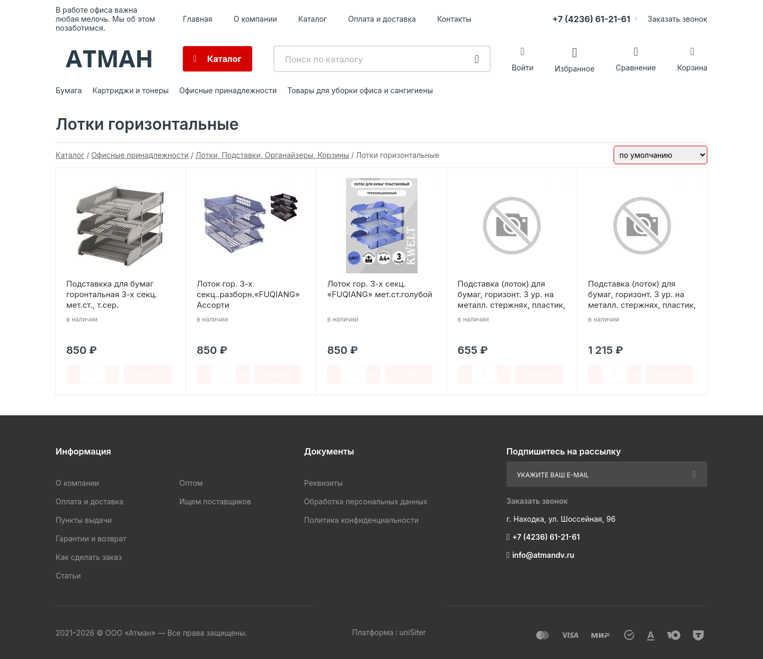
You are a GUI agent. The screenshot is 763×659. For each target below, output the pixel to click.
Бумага (69, 90)
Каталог (312, 18)
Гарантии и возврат (91, 538)
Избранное (575, 68)
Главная (197, 18)
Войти (523, 67)
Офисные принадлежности (228, 90)
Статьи (68, 575)
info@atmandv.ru (543, 554)
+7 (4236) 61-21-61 (591, 19)
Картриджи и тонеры (131, 90)
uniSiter (413, 632)
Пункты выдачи (84, 519)
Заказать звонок (677, 18)
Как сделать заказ (89, 557)
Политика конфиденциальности (361, 519)
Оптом (190, 482)
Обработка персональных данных (366, 501)
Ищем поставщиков (215, 501)
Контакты (454, 18)
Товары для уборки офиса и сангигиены (360, 90)
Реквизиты (323, 482)
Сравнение (636, 67)
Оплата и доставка (382, 18)
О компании (255, 18)
